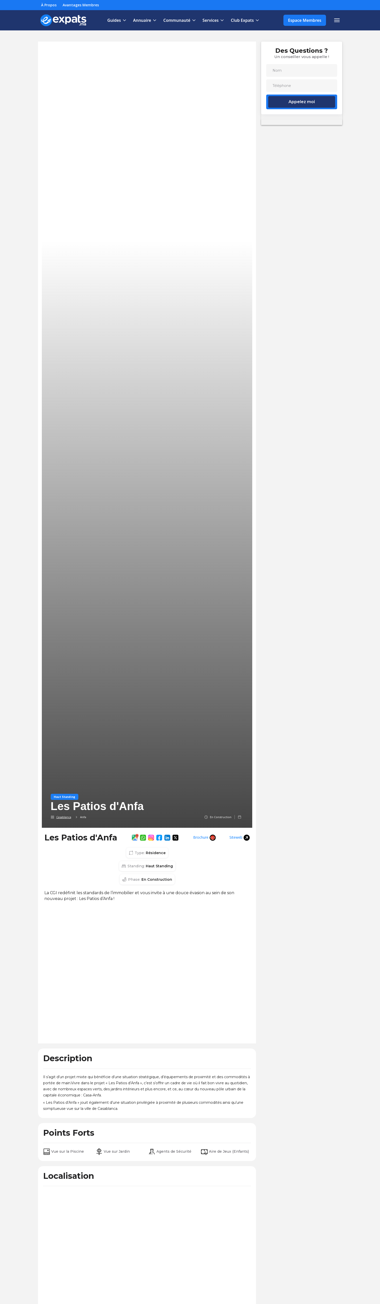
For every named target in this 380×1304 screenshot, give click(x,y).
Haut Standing (64, 797)
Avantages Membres (81, 5)
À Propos (49, 5)
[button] (116, 20)
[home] (63, 20)
